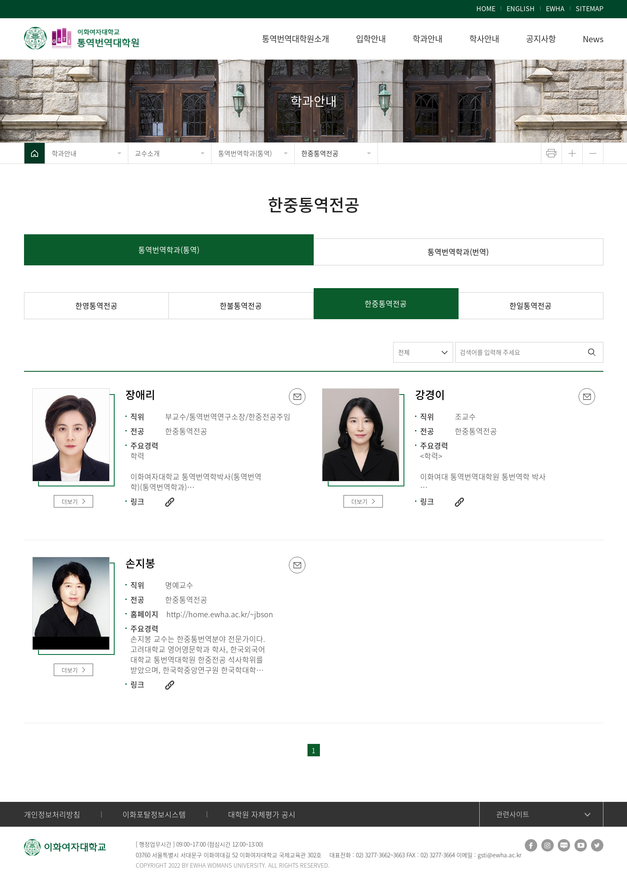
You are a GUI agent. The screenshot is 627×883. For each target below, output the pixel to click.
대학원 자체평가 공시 (261, 814)
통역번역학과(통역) (245, 153)
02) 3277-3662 (373, 855)
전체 (404, 352)
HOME (485, 8)
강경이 (430, 395)
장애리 (140, 395)
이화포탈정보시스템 (154, 814)
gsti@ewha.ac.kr (499, 855)
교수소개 (147, 153)
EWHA (555, 8)
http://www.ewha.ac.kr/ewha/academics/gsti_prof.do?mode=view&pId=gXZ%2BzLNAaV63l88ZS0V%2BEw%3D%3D (169, 502)
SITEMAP (589, 8)
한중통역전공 (320, 153)
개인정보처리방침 (52, 814)
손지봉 (140, 564)
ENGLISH (521, 8)
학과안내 (64, 153)
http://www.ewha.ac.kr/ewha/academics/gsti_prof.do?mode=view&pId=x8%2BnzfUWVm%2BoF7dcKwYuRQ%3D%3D (169, 685)
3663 (399, 855)
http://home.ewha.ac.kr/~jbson (219, 614)
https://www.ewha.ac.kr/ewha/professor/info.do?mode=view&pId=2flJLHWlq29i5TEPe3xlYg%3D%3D (459, 502)
